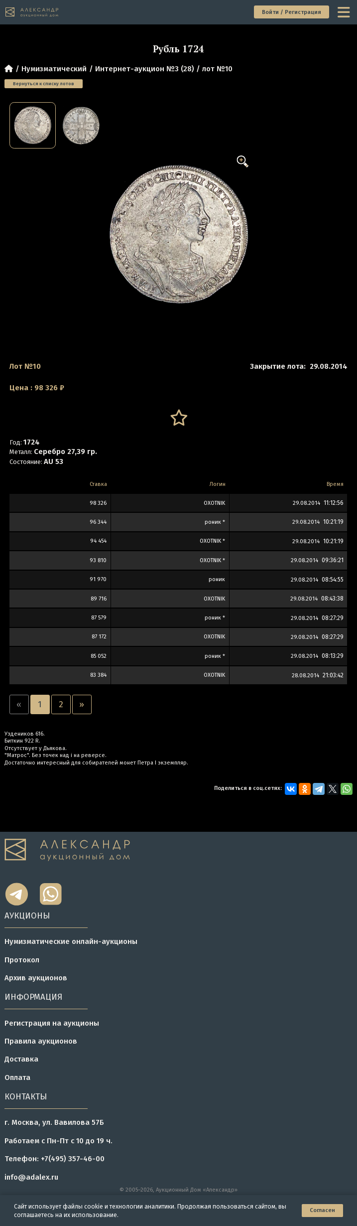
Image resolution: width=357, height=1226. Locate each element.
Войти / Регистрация (291, 12)
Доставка (21, 1059)
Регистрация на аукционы (51, 1023)
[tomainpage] (32, 12)
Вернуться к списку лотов (43, 83)
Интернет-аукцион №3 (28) (144, 68)
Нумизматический (54, 68)
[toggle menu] (345, 12)
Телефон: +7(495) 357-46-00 (54, 1158)
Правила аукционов (40, 1041)
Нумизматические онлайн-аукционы (70, 941)
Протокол (21, 959)
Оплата (17, 1077)
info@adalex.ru (31, 1177)
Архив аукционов (35, 977)
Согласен (322, 1210)
